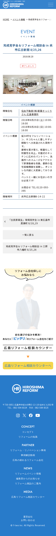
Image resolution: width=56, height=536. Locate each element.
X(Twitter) (24, 415)
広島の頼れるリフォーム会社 (28, 460)
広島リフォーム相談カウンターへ (28, 365)
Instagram (18, 415)
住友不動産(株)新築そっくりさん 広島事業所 (36, 112)
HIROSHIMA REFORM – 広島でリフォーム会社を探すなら (13, 5)
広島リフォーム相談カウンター (28, 497)
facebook (31, 415)
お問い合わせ (28, 520)
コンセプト (28, 432)
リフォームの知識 (28, 436)
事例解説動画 (28, 455)
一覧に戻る (28, 234)
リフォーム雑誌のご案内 (28, 483)
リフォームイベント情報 (28, 473)
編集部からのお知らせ (28, 478)
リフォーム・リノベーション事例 (28, 450)
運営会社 (28, 516)
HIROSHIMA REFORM (28, 390)
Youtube (38, 415)
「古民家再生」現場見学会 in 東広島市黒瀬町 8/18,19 (29, 221)
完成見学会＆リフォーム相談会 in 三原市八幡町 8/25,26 (27, 248)
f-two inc (18, 525)
